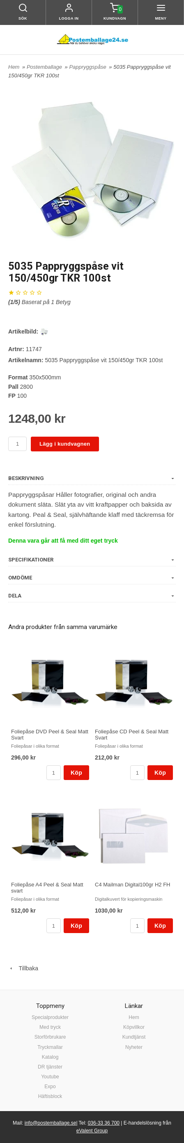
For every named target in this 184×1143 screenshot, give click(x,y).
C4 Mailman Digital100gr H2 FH (132, 884)
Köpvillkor (134, 1027)
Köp (76, 772)
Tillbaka (23, 968)
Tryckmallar (50, 1047)
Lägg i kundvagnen (64, 444)
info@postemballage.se (50, 1123)
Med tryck (50, 1027)
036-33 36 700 (104, 1123)
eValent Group (92, 1131)
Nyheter (134, 1047)
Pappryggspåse (88, 67)
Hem (13, 67)
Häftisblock (50, 1096)
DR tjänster (50, 1067)
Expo (49, 1086)
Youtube (50, 1077)
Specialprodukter (50, 1017)
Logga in (69, 18)
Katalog (50, 1057)
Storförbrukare (50, 1037)
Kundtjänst (134, 1037)
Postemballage (45, 67)
